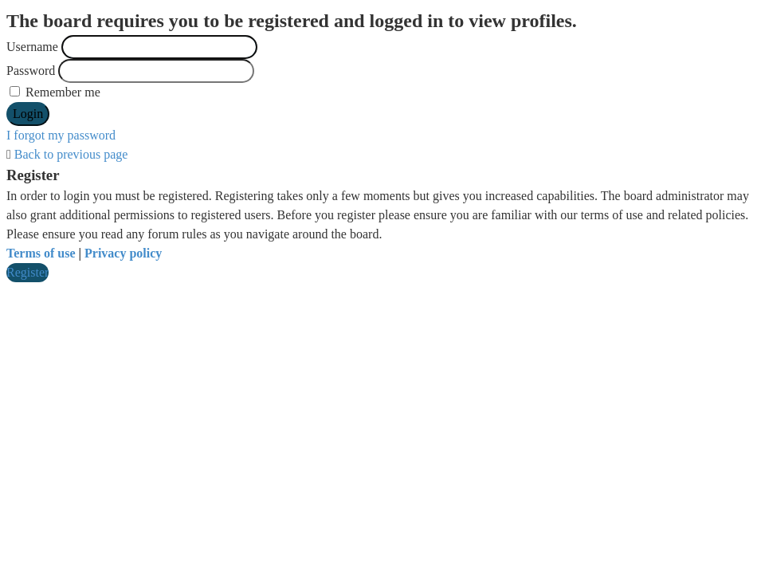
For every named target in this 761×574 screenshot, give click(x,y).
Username (32, 46)
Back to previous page (71, 154)
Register (27, 272)
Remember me (55, 92)
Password (30, 70)
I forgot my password (61, 135)
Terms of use (41, 253)
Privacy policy (123, 253)
